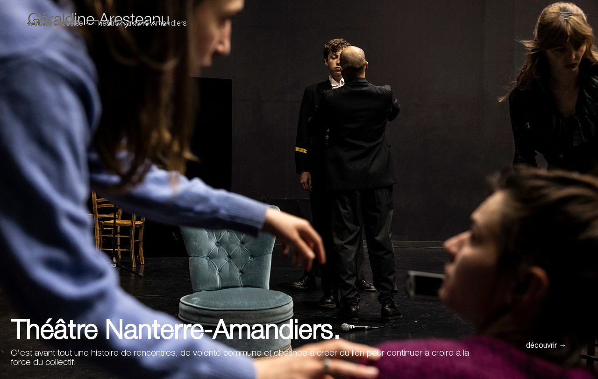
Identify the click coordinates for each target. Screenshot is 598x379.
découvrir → (546, 346)
